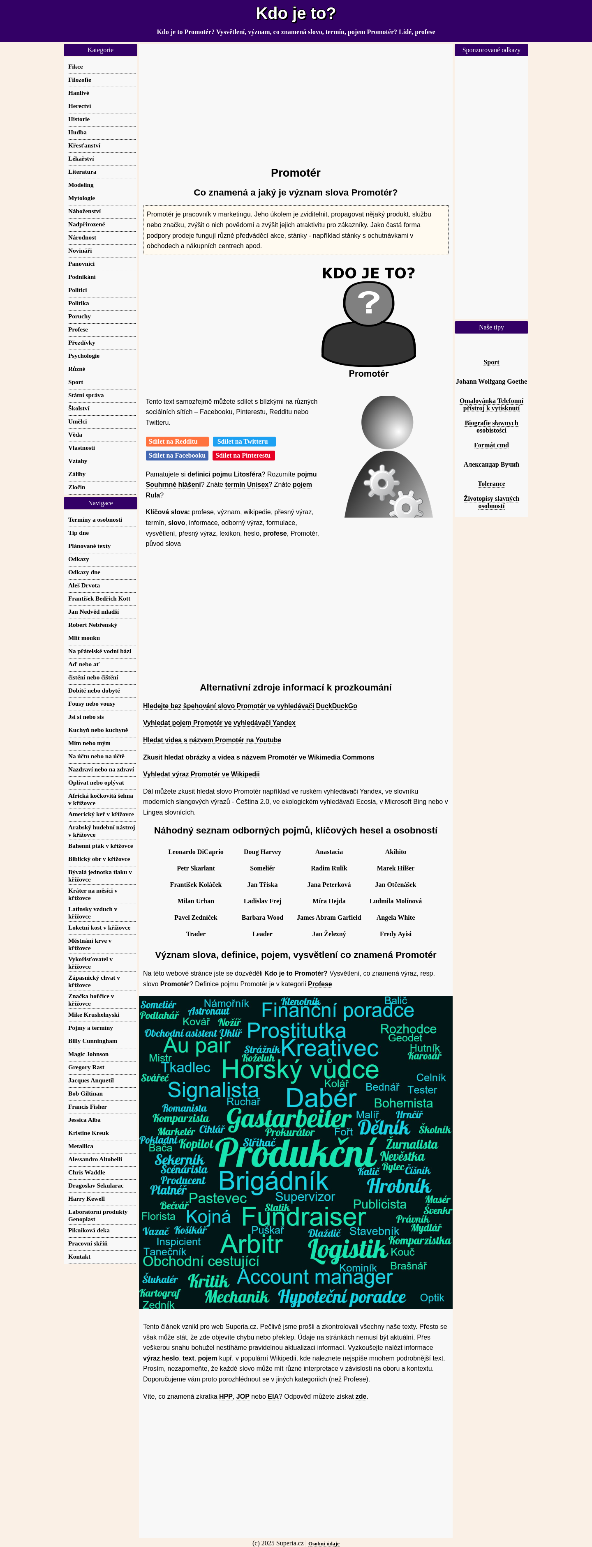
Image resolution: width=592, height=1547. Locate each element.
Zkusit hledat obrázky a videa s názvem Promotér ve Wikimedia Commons (259, 757)
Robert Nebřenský (92, 624)
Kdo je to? (296, 13)
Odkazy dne (84, 572)
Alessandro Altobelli (95, 1159)
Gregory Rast (86, 1067)
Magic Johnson (88, 1053)
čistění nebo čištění (93, 677)
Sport (491, 362)
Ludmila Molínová (396, 901)
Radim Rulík (329, 868)
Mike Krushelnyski (93, 1014)
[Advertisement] (296, 101)
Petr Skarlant (196, 868)
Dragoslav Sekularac (96, 1185)
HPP (226, 1396)
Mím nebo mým (89, 742)
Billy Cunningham (92, 1040)
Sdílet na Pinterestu (244, 455)
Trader (196, 933)
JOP (243, 1396)
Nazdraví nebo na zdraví (101, 769)
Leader (262, 933)
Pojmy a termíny (90, 1027)
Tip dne (78, 532)
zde (361, 1396)
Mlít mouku (84, 637)
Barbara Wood (263, 917)
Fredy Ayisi (396, 933)
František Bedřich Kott (99, 598)
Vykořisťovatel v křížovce (90, 962)
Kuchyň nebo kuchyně (98, 729)
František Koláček (196, 884)
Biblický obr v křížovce (99, 858)
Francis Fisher (87, 1106)
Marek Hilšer (396, 868)
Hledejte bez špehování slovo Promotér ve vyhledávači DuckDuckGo (250, 705)
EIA (273, 1396)
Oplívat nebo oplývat (96, 782)
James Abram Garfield (329, 917)
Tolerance (491, 483)
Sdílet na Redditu (177, 441)
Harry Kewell (86, 1198)
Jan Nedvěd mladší (93, 611)
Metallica (80, 1145)
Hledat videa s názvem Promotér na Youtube (212, 740)
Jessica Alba (84, 1119)
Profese (320, 984)
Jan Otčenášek (395, 884)
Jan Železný (329, 933)
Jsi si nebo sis (86, 716)
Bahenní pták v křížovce (100, 845)
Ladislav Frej (263, 901)
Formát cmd (491, 445)
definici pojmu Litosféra (224, 474)
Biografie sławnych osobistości (491, 426)
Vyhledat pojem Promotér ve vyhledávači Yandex (219, 722)
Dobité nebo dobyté (94, 690)
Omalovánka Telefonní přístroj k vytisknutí (491, 404)
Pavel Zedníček (195, 917)
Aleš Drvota (84, 585)
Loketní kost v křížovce (99, 927)
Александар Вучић (492, 464)
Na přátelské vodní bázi (99, 650)
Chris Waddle (86, 1172)
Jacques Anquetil (91, 1080)
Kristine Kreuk (88, 1132)
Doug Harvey (262, 851)
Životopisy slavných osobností (492, 502)
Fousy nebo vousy (92, 703)
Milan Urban (196, 901)
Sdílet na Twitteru (244, 441)
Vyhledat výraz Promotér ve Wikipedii (201, 774)
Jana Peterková (329, 884)
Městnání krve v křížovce (89, 944)
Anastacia (329, 851)
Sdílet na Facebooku (177, 455)
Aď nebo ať (83, 664)
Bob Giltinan (85, 1093)
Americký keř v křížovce (101, 813)
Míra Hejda (328, 901)
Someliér (262, 868)
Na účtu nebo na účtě (96, 756)
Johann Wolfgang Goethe (491, 381)
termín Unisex (246, 484)
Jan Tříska (262, 884)
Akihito (396, 851)
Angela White (396, 917)
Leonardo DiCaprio (196, 851)
